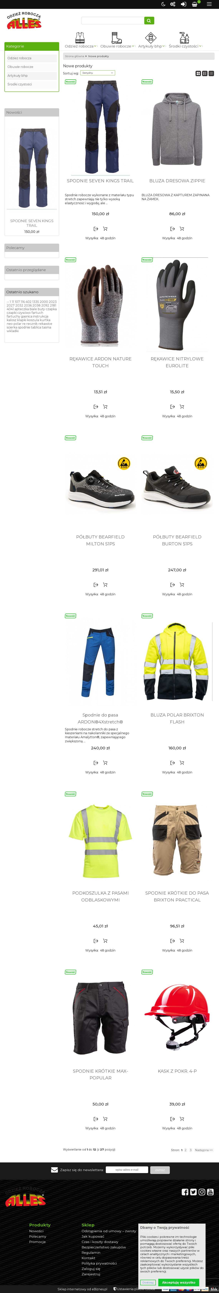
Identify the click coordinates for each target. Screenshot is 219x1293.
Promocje (37, 1242)
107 (17, 302)
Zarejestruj (91, 1274)
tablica (36, 327)
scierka (12, 327)
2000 (44, 302)
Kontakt (88, 1258)
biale (33, 309)
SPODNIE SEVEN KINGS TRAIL (31, 223)
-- (8, 302)
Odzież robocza (79, 46)
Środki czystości (183, 46)
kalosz (11, 320)
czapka (51, 309)
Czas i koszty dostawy (100, 1242)
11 (13, 302)
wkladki (13, 331)
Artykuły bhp (150, 46)
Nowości (14, 112)
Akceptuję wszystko (178, 1282)
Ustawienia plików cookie (136, 1289)
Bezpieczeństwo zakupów (104, 1247)
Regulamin (91, 1253)
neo (10, 324)
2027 (11, 305)
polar (17, 324)
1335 (35, 302)
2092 (45, 305)
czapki (12, 313)
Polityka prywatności (99, 1263)
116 (23, 302)
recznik (32, 324)
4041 (10, 309)
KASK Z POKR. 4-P (177, 1071)
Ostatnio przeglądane (26, 269)
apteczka (22, 309)
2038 (36, 305)
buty (41, 309)
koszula (33, 320)
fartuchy (13, 316)
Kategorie (15, 46)
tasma (46, 327)
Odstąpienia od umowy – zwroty (109, 1231)
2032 (19, 305)
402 (29, 302)
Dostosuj (148, 1282)
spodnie (24, 327)
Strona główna (74, 56)
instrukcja (40, 316)
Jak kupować (93, 1236)
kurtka (45, 320)
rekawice (45, 324)
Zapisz (160, 1170)
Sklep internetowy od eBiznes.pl (82, 1289)
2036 (28, 305)
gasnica (26, 316)
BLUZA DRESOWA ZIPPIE (177, 180)
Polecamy (15, 247)
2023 (53, 302)
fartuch (37, 313)
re (24, 324)
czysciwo (24, 313)
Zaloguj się (91, 1269)
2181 (53, 305)
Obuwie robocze (115, 46)
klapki (21, 320)
